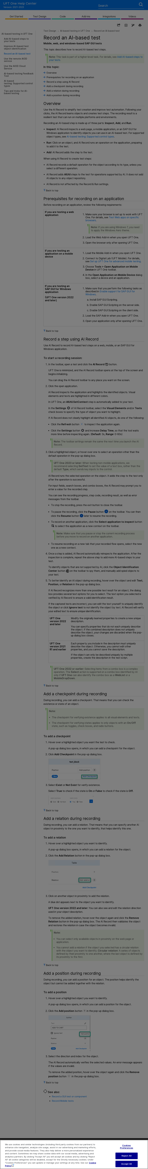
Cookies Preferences (126, 1148)
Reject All (127, 1157)
